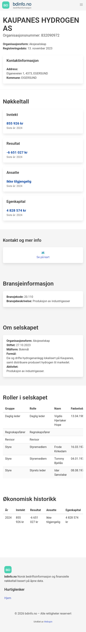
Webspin (48, 621)
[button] (81, 4)
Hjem (7, 598)
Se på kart (42, 257)
